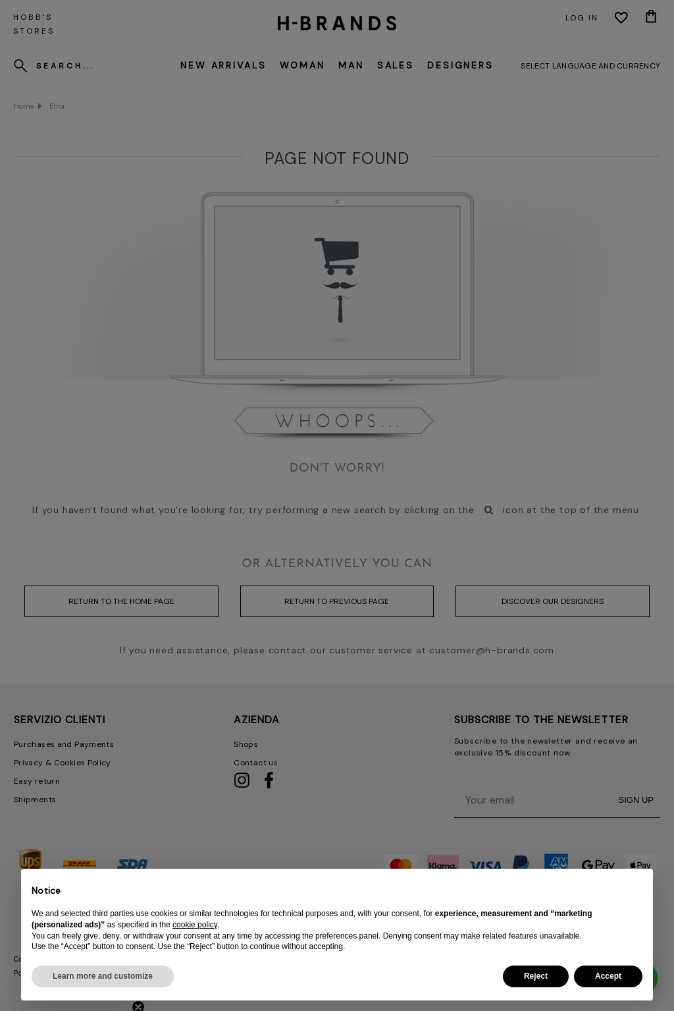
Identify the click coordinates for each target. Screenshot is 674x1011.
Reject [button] (536, 976)
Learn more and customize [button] (103, 976)
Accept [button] (608, 976)
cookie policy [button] (194, 924)
